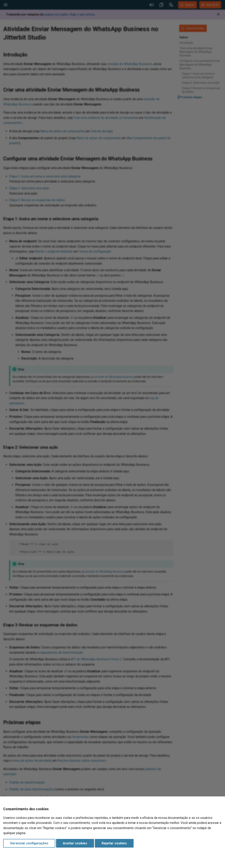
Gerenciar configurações (29, 843)
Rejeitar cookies (114, 843)
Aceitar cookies (75, 843)
